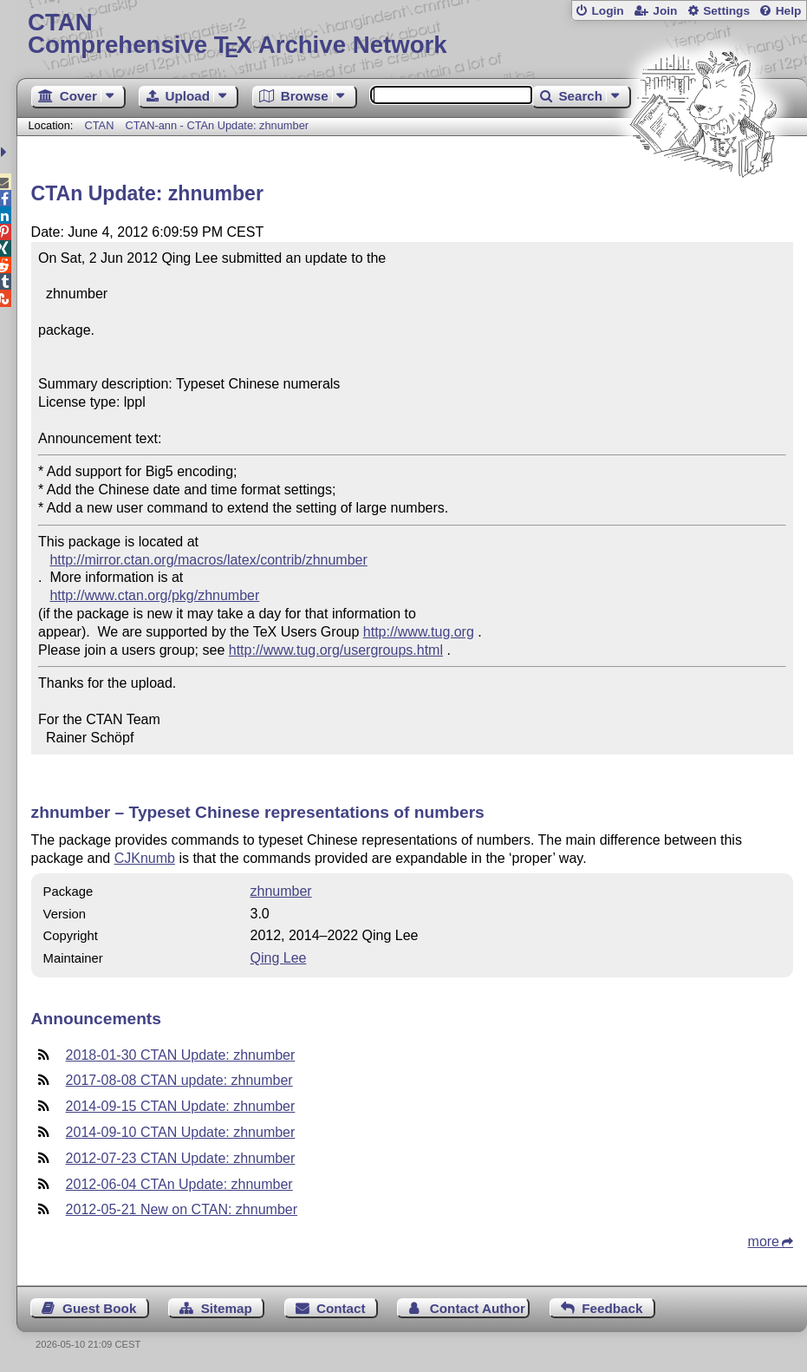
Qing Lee (278, 958)
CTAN (99, 125)
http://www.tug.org (418, 631)
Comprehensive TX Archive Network (412, 34)
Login (607, 10)
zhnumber (280, 891)
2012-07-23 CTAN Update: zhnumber (181, 1158)
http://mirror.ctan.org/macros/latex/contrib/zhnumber (208, 559)
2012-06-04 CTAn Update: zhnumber (179, 1184)
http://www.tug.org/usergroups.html (336, 650)
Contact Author (477, 1308)
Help (789, 10)
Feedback (612, 1308)
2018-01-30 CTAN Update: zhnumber (181, 1055)
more (763, 1241)
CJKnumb (144, 858)
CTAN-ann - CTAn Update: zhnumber (217, 125)
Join (665, 10)
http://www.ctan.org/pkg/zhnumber (154, 595)
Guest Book (99, 1308)
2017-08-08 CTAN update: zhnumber (179, 1080)
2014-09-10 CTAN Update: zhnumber (181, 1132)
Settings (726, 10)
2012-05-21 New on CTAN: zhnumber (181, 1209)
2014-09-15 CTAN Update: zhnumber (181, 1106)
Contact (341, 1308)
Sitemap (226, 1308)
